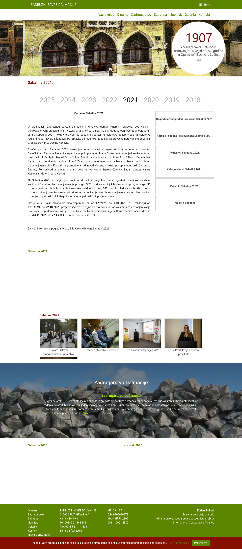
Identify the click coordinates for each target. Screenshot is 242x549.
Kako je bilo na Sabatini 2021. (185, 169)
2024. (69, 100)
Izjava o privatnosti (39, 534)
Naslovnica (106, 15)
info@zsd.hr (75, 530)
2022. (110, 100)
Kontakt (204, 15)
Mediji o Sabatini (185, 203)
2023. (89, 100)
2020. (152, 100)
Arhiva (204, 4)
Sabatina (160, 15)
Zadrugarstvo (141, 15)
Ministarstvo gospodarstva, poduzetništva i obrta (185, 518)
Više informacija (179, 543)
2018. (193, 100)
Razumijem (200, 543)
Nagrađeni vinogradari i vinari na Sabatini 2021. (184, 119)
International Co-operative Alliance (193, 522)
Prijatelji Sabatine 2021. (184, 186)
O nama (122, 15)
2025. (48, 100)
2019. (173, 100)
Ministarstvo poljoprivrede (198, 514)
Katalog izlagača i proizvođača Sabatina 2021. (184, 135)
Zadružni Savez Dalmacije (54, 5)
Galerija (190, 15)
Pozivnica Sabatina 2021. (184, 152)
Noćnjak (176, 15)
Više (86, 413)
